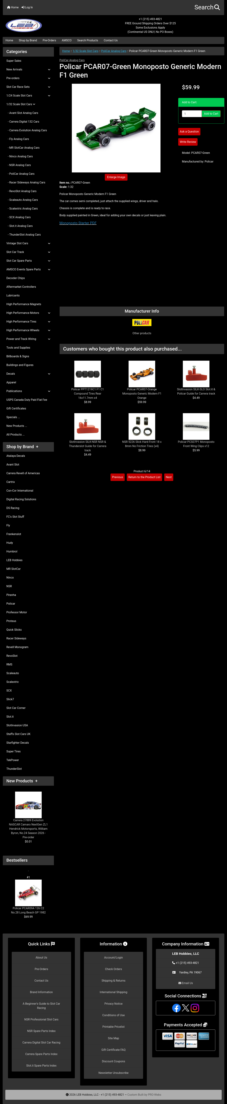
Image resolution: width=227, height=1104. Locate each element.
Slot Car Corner (16, 708)
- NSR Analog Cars (18, 165)
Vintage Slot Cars (28, 243)
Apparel (11, 382)
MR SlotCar (13, 569)
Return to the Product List (144, 477)
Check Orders (113, 969)
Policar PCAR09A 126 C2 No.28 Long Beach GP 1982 (28, 897)
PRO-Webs (154, 1094)
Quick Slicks (14, 629)
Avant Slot (12, 464)
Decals (28, 373)
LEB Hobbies (14, 560)
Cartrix (10, 482)
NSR (9, 586)
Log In (27, 7)
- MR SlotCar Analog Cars (23, 147)
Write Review (188, 142)
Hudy (9, 542)
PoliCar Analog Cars (113, 51)
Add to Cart (211, 113)
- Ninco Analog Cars (19, 156)
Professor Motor (16, 612)
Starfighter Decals (17, 742)
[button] (207, 7)
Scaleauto (12, 673)
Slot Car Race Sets (28, 87)
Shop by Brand (28, 40)
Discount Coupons (113, 1061)
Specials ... (13, 417)
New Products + (22, 780)
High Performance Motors (28, 313)
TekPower (12, 760)
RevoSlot (12, 655)
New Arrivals (28, 69)
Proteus (11, 621)
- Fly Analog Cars (17, 139)
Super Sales (13, 60)
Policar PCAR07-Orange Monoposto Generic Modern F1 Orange (142, 394)
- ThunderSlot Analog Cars (23, 234)
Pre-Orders (49, 40)
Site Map (113, 1038)
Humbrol (11, 551)
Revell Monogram (17, 647)
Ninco (10, 577)
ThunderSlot (14, 768)
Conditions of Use (113, 1015)
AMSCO (66, 40)
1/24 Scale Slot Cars (28, 95)
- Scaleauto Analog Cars (22, 200)
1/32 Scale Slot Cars (85, 51)
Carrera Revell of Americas (23, 473)
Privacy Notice (113, 1003)
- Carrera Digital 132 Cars (22, 121)
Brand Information (41, 992)
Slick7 (10, 699)
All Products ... (15, 434)
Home (13, 7)
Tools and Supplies (18, 347)
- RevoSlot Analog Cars (21, 191)
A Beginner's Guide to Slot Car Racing (41, 1006)
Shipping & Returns (114, 980)
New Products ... (16, 426)
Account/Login (113, 957)
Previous (117, 477)
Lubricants (13, 295)
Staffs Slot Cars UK (18, 734)
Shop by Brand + (22, 446)
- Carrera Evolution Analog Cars (26, 130)
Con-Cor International (19, 490)
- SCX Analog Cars (18, 217)
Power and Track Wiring (28, 339)
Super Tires (13, 751)
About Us (41, 957)
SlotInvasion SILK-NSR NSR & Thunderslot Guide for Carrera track (87, 446)
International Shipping (113, 992)
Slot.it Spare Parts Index (41, 1065)
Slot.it (10, 716)
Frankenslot (13, 534)
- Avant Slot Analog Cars (22, 113)
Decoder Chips (15, 278)
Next (169, 477)
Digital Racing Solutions (21, 499)
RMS (9, 664)
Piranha (11, 595)
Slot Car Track (28, 252)
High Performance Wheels (28, 330)
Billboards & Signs (17, 356)
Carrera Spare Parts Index (41, 1054)
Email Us (185, 983)
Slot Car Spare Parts (28, 260)
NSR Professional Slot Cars (41, 1019)
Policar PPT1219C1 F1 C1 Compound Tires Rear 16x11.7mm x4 (87, 394)
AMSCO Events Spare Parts (28, 269)
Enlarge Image (116, 177)
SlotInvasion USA (17, 725)
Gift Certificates (16, 408)
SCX (9, 690)
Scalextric (12, 682)
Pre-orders (28, 78)
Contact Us (111, 40)
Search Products (87, 40)
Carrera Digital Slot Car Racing (41, 1042)
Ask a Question (189, 131)
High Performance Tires (28, 321)
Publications (28, 391)
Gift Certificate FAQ (113, 1049)
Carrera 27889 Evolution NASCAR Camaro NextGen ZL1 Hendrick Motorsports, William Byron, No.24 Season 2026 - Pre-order (28, 815)
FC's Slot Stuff (15, 516)
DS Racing (12, 508)
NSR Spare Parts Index (41, 1031)
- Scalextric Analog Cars (22, 208)
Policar (10, 603)
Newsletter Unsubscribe (113, 1073)
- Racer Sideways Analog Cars (25, 182)
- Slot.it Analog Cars (19, 226)
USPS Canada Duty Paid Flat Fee (26, 399)
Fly (8, 525)
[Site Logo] (39, 23)
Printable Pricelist (113, 1026)
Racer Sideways (16, 638)
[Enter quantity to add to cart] (192, 113)
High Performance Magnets (23, 304)
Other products (141, 333)
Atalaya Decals (15, 456)
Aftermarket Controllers (21, 286)
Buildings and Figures (20, 365)
